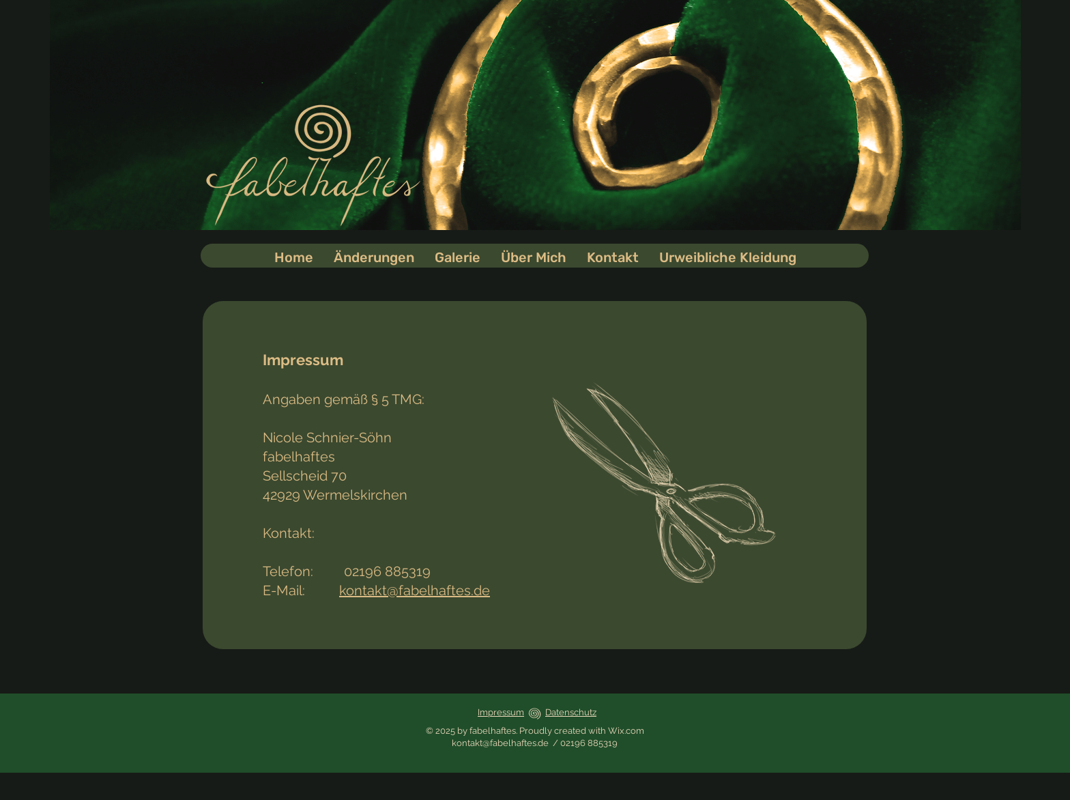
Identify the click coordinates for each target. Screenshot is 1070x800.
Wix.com (626, 731)
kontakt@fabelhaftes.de (414, 590)
